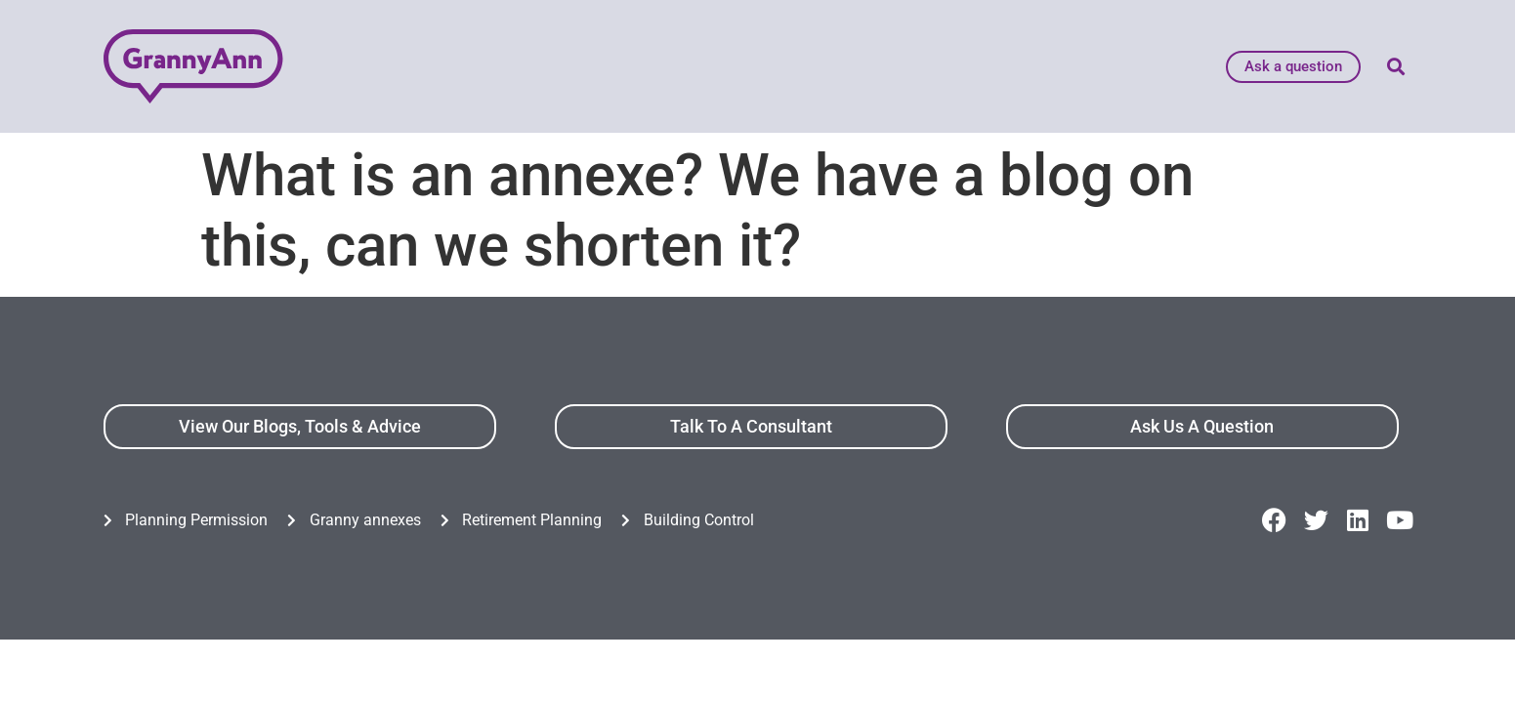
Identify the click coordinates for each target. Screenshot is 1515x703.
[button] (1396, 67)
